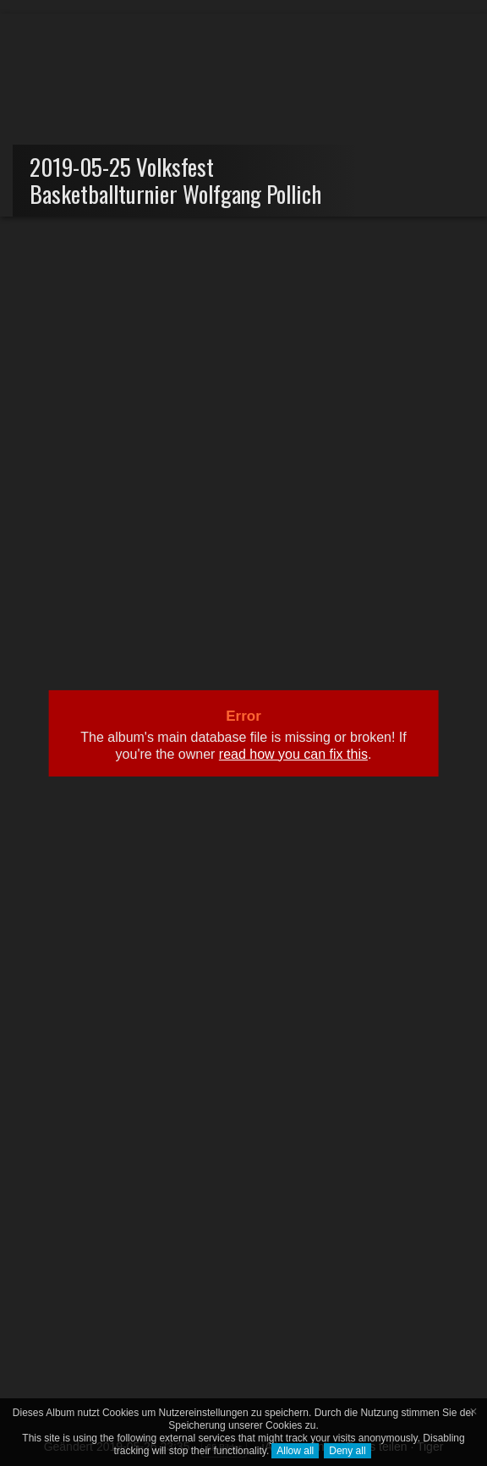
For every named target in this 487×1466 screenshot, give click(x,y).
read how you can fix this (293, 754)
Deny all (347, 1451)
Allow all (295, 1451)
